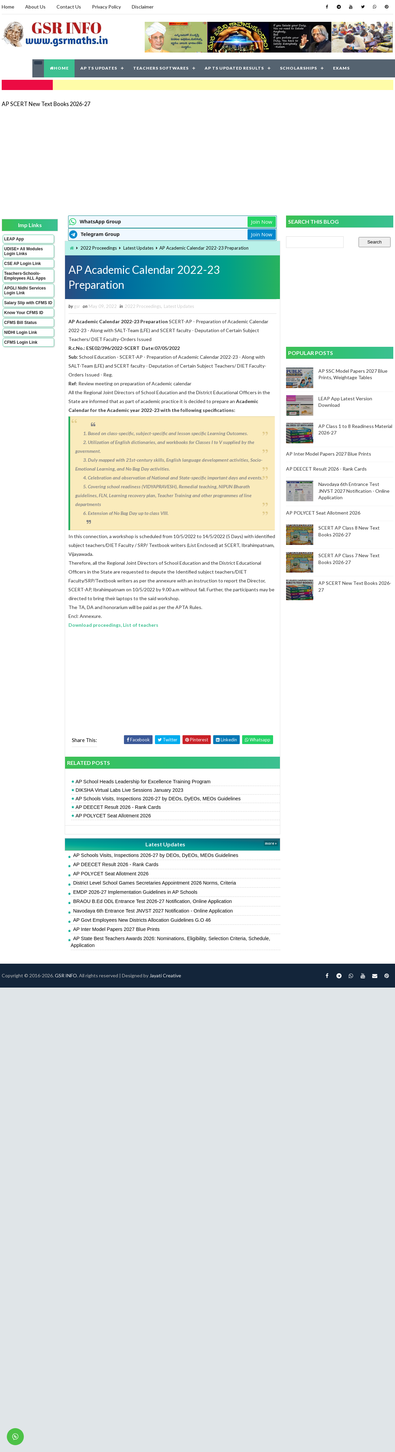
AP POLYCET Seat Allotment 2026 (113, 815)
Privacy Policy (106, 7)
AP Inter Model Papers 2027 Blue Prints (116, 929)
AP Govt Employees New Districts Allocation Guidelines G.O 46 (142, 920)
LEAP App (14, 239)
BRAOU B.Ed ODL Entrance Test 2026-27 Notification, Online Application (152, 901)
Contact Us (69, 7)
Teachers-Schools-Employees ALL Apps (25, 276)
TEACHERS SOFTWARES (161, 68)
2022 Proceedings (98, 248)
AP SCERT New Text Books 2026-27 (46, 104)
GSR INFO (66, 975)
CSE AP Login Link (22, 263)
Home (8, 7)
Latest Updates (138, 248)
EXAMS (341, 68)
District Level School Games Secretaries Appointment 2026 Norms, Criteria (154, 883)
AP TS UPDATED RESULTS (234, 68)
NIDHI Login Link (20, 332)
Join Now (261, 221)
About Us (35, 7)
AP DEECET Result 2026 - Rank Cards (118, 807)
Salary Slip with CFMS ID (28, 302)
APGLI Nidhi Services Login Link (25, 290)
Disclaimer (143, 7)
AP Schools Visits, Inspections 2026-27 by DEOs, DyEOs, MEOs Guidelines (158, 798)
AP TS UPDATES (98, 68)
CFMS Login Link (20, 342)
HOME (59, 68)
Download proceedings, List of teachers (113, 625)
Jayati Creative (165, 975)
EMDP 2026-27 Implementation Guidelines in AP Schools (135, 892)
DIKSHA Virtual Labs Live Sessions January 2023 (130, 790)
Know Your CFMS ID (23, 312)
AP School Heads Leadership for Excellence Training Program (143, 781)
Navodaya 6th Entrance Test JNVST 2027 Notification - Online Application (153, 911)
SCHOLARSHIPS (298, 68)
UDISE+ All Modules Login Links (23, 251)
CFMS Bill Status (20, 322)
